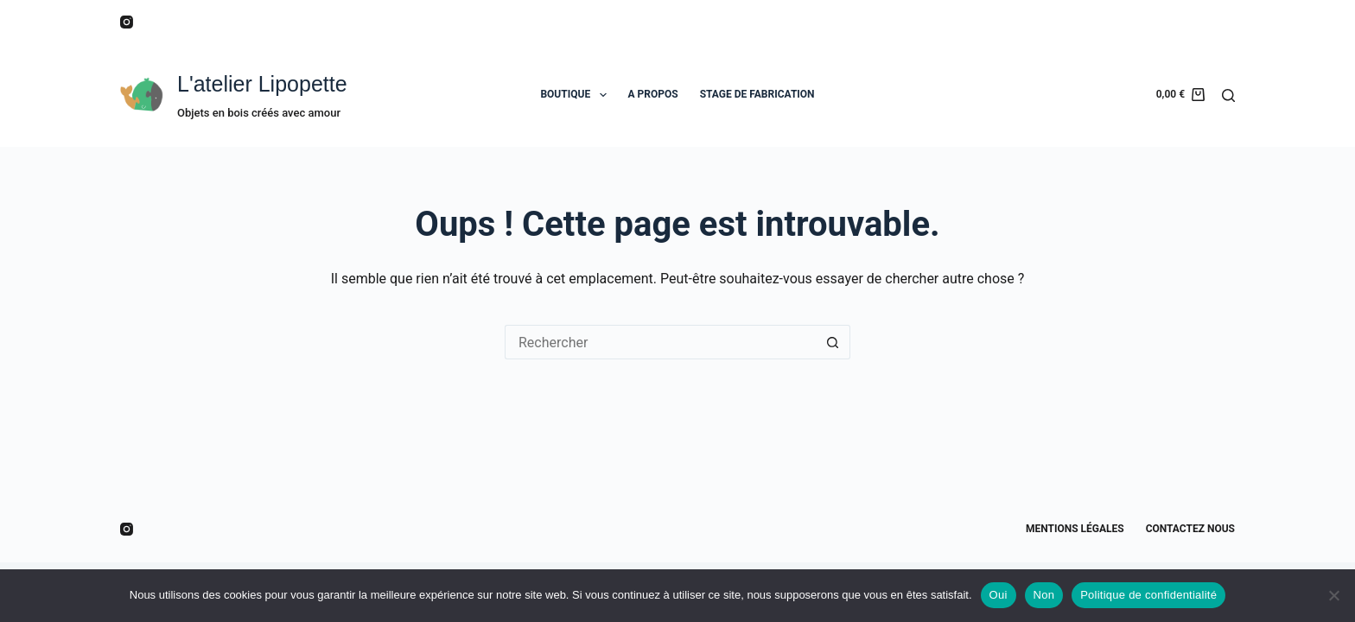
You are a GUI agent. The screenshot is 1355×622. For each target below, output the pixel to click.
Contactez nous (1190, 529)
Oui (998, 594)
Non (1044, 594)
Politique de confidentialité (1148, 594)
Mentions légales (1075, 529)
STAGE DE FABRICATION (757, 94)
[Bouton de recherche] (833, 342)
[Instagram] (126, 22)
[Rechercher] (1228, 95)
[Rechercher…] (660, 342)
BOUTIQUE (576, 95)
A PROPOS (653, 94)
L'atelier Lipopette (262, 84)
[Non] (1333, 595)
